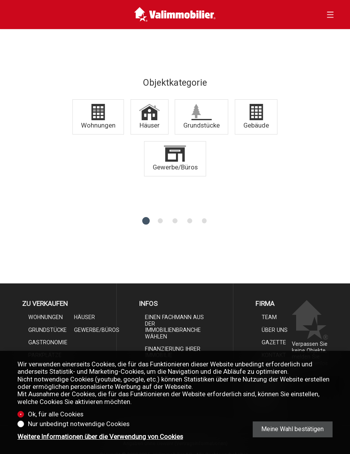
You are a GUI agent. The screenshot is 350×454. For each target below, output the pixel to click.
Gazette (274, 342)
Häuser (84, 317)
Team (269, 317)
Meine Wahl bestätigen (292, 429)
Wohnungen (45, 317)
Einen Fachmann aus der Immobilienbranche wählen (174, 326)
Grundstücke (47, 330)
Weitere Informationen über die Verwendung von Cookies (100, 436)
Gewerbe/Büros (96, 330)
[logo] (175, 14)
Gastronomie (47, 342)
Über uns (275, 330)
